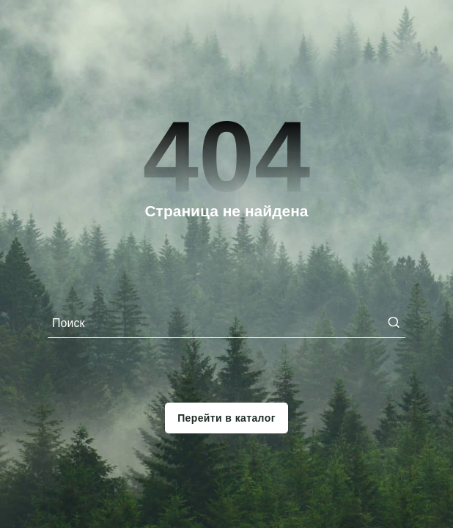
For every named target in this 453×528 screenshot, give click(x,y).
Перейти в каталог (226, 418)
